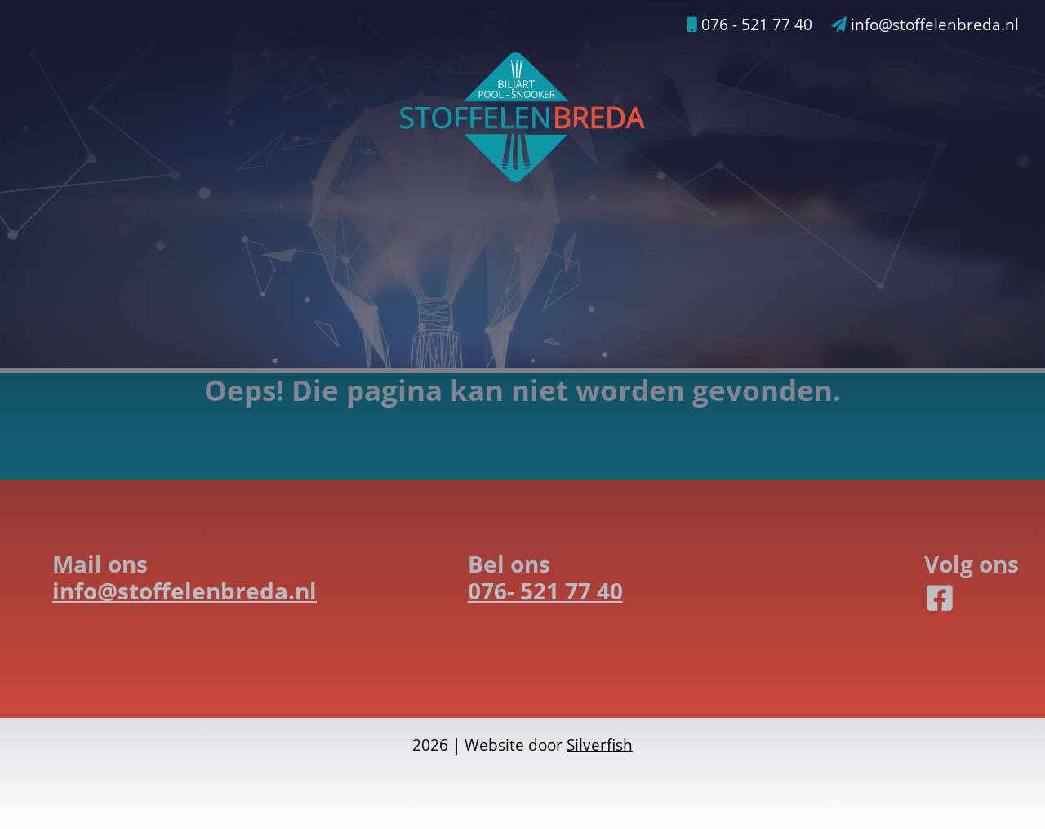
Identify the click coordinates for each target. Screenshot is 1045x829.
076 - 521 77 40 (749, 24)
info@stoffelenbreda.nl (925, 24)
